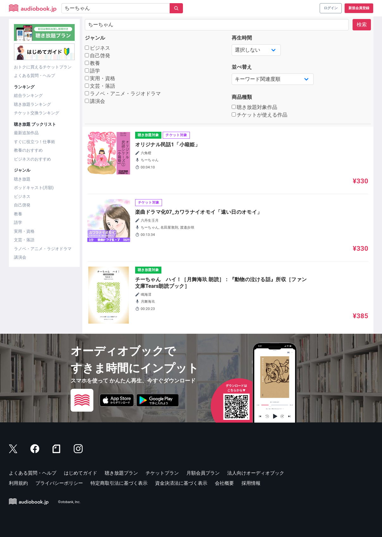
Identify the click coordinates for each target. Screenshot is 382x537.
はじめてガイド (80, 473)
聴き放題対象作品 (255, 107)
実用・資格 (24, 231)
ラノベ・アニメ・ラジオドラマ (43, 248)
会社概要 (224, 483)
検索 (362, 25)
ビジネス (22, 196)
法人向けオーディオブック (255, 473)
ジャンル (95, 38)
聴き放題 (22, 179)
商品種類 (242, 97)
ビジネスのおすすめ (32, 159)
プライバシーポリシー (59, 483)
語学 (18, 222)
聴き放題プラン (121, 473)
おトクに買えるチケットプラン (43, 67)
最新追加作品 (26, 132)
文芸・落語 (24, 239)
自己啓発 (22, 205)
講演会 (20, 257)
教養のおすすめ (28, 150)
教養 (18, 214)
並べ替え (242, 67)
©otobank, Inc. (69, 502)
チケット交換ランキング (36, 113)
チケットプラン (162, 473)
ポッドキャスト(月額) (34, 187)
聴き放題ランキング (32, 104)
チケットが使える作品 (260, 115)
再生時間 (242, 38)
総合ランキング (28, 95)
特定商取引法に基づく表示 (119, 483)
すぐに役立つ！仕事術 (34, 141)
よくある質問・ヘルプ (34, 75)
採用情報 (250, 483)
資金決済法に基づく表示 (181, 483)
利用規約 (18, 483)
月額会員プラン (203, 473)
